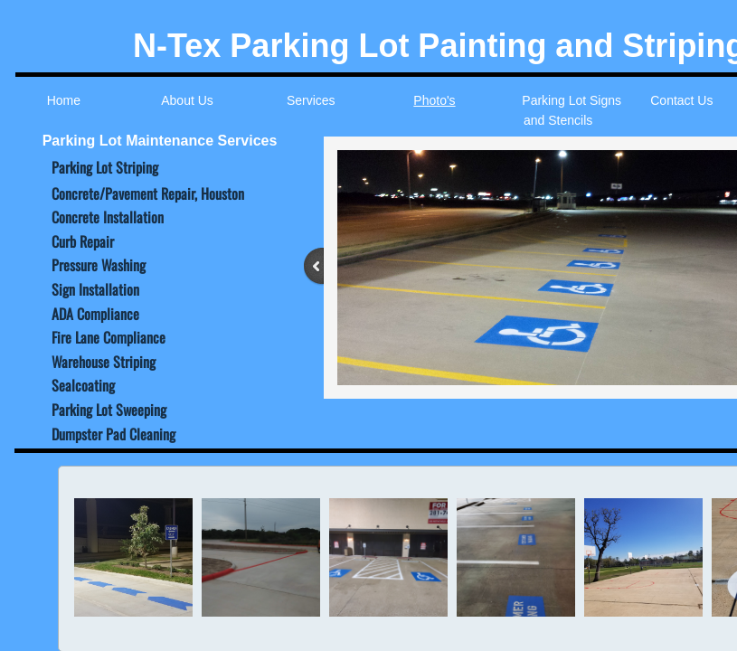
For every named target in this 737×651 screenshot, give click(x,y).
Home (63, 100)
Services (311, 100)
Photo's (434, 100)
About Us (187, 100)
